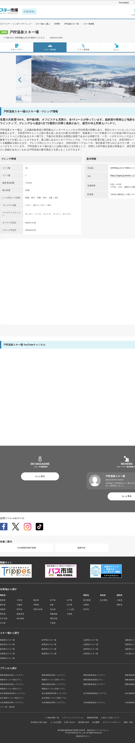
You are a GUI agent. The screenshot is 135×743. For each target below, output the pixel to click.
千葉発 (53, 623)
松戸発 (53, 600)
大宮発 (19, 600)
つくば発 (70, 609)
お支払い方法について (110, 718)
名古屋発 (103, 600)
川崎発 (36, 605)
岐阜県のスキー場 (49, 649)
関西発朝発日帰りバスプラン (12, 684)
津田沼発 (53, 618)
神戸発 (86, 609)
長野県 (57, 24)
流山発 (53, 609)
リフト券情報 (83, 47)
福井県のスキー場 (90, 649)
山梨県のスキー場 (90, 644)
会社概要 (95, 722)
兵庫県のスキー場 (7, 654)
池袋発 (3, 609)
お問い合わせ (69, 722)
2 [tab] (83, 99)
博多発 (119, 605)
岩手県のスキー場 (49, 640)
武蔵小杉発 (38, 609)
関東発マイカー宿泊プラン (11, 680)
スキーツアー (17, 47)
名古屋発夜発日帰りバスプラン (54, 693)
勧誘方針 (82, 548)
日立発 (69, 605)
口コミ (117, 47)
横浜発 (36, 600)
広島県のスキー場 (90, 654)
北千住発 (3, 618)
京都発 (86, 605)
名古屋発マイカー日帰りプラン (54, 698)
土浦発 (69, 614)
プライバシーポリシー (112, 722)
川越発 (19, 605)
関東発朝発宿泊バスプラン (94, 675)
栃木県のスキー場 (7, 644)
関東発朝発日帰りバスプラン (12, 675)
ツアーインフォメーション (73, 718)
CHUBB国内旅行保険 (26, 548)
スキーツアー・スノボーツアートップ (15, 24)
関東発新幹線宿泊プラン (93, 680)
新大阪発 (87, 600)
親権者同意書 (92, 718)
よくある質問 (55, 722)
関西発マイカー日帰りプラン (53, 689)
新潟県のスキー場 (7, 649)
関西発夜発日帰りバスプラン (53, 684)
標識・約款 (128, 722)
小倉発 (119, 600)
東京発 (3, 605)
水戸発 (69, 600)
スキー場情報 (88, 24)
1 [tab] (81, 99)
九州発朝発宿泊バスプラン (94, 702)
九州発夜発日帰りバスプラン (53, 702)
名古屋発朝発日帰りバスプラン (13, 693)
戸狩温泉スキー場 (71, 24)
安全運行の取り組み (39, 722)
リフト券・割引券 (7, 707)
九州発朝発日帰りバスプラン (12, 702)
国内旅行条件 (83, 722)
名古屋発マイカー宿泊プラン (12, 698)
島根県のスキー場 (49, 654)
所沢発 (19, 609)
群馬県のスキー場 (49, 644)
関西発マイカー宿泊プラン (11, 689)
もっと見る (40, 476)
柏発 (52, 605)
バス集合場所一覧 (51, 718)
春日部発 (20, 618)
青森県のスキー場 (7, 640)
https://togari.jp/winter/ (121, 175)
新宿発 (3, 600)
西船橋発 (53, 614)
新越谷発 (20, 614)
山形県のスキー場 (90, 640)
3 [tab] (85, 99)
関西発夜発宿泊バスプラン (94, 684)
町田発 (3, 614)
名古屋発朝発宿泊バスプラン (95, 693)
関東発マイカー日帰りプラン (53, 680)
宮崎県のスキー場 (7, 658)
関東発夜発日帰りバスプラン (53, 675)
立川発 (3, 623)
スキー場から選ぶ (42, 24)
